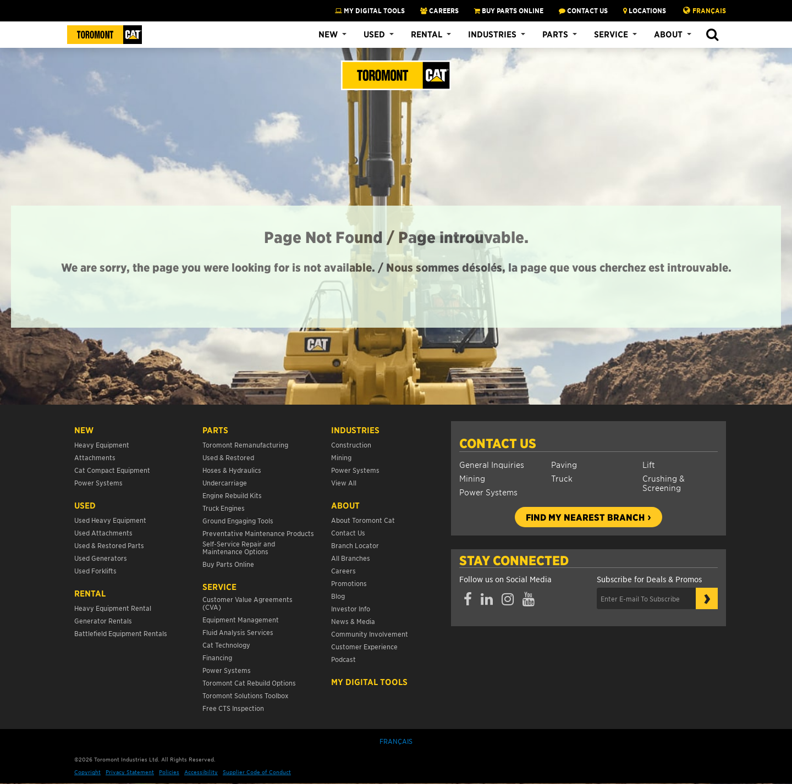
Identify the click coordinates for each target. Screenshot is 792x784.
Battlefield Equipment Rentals (120, 633)
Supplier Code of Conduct (257, 771)
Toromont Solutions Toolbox (245, 695)
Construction (351, 444)
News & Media (353, 621)
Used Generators (100, 558)
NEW (84, 429)
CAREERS (439, 10)
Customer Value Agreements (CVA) (247, 603)
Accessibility (201, 771)
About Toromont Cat (363, 520)
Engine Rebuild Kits (232, 495)
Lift (648, 464)
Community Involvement (369, 634)
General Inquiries (491, 464)
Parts (555, 34)
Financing (217, 657)
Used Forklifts (95, 570)
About (668, 34)
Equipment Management (240, 619)
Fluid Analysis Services (237, 632)
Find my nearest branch (585, 516)
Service (611, 34)
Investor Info (350, 608)
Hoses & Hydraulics (231, 470)
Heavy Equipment (101, 444)
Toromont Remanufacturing (245, 444)
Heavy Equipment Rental (112, 608)
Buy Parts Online (228, 564)
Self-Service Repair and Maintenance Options (238, 547)
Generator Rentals (103, 620)
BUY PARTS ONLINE (508, 10)
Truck (562, 478)
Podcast (343, 659)
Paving (564, 464)
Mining (472, 478)
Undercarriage (224, 482)
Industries (492, 34)
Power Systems (488, 492)
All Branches (350, 558)
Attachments (95, 457)
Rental (426, 34)
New (328, 34)
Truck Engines (223, 508)
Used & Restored (228, 457)
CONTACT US (583, 10)
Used (374, 34)
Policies (169, 771)
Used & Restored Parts (109, 545)
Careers (343, 570)
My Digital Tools (370, 10)
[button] (712, 34)
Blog (338, 596)
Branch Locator (355, 545)
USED (85, 505)
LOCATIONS (644, 10)
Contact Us (497, 443)
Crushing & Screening (663, 483)
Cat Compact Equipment (112, 470)
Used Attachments (103, 532)
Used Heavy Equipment (110, 520)
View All (343, 482)
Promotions (349, 583)
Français (709, 10)
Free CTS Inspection (233, 708)
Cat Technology (226, 645)
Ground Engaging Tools (237, 520)
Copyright (87, 771)
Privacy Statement (130, 771)
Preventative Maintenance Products (258, 533)
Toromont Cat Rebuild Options (249, 682)
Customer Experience (364, 646)
